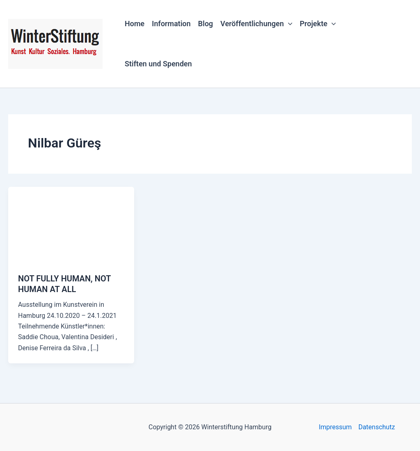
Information (171, 23)
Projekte (318, 23)
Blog (205, 23)
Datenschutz (376, 427)
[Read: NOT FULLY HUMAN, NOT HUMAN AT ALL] (71, 225)
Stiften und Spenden (158, 63)
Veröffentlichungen (256, 23)
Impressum (335, 427)
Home (134, 23)
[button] (288, 23)
